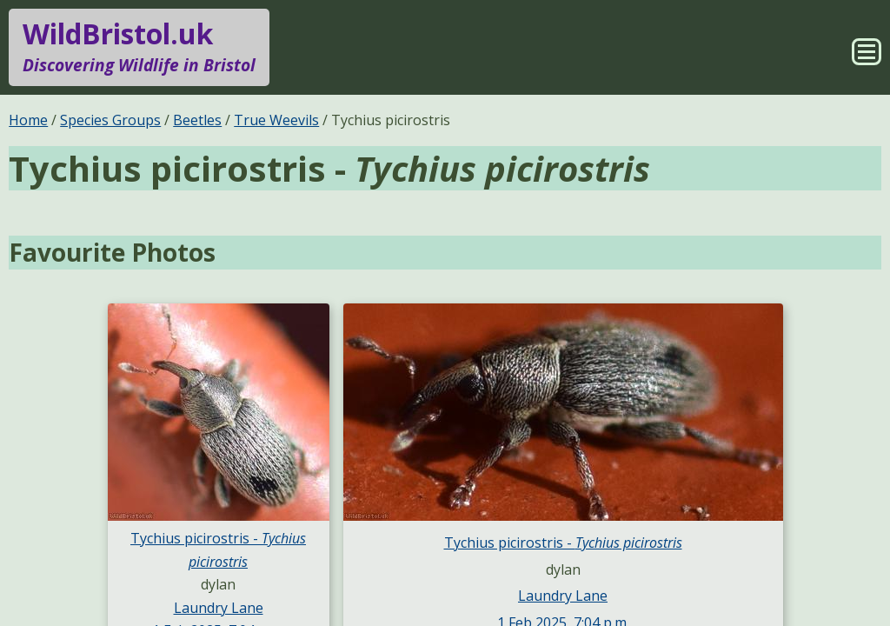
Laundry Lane (218, 607)
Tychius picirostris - (563, 542)
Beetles (197, 120)
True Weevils (276, 120)
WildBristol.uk (139, 47)
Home (28, 120)
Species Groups (110, 120)
